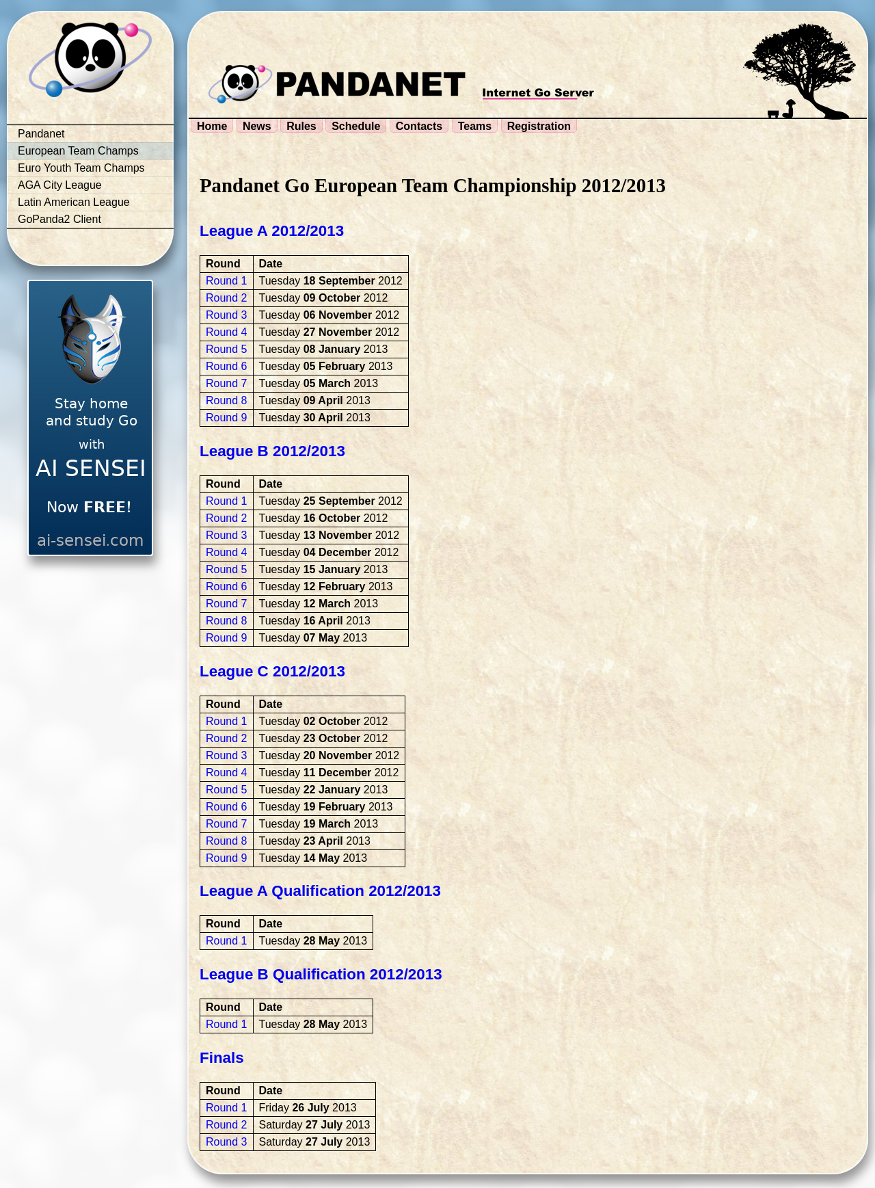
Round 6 (226, 366)
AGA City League (60, 185)
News (257, 126)
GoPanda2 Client (59, 219)
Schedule (356, 126)
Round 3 (226, 315)
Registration (539, 126)
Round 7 (226, 383)
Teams (475, 126)
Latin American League (74, 202)
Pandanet (41, 134)
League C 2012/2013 (272, 671)
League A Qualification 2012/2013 (320, 890)
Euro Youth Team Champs (81, 168)
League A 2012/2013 (272, 230)
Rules (301, 126)
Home (212, 126)
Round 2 (226, 298)
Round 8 (226, 400)
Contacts (419, 126)
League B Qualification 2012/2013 (321, 974)
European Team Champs (78, 151)
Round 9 (226, 417)
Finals (222, 1057)
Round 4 (226, 332)
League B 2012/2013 (272, 451)
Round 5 (226, 349)
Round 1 (226, 281)
